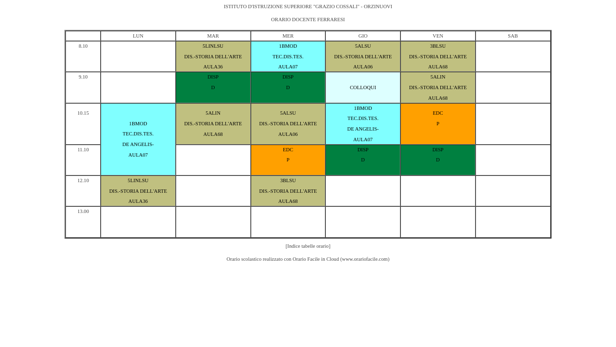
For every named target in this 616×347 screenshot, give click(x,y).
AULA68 (438, 66)
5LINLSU (213, 46)
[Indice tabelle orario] (308, 246)
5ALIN (438, 77)
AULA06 (362, 66)
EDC (438, 113)
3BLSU (438, 46)
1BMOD (288, 46)
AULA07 (287, 66)
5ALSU (363, 46)
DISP (212, 77)
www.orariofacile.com (364, 259)
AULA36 (213, 66)
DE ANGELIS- (138, 144)
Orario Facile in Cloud (316, 259)
